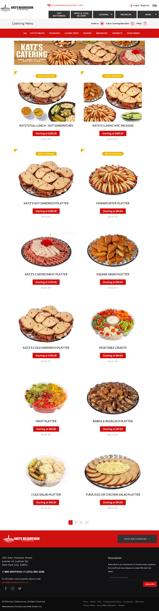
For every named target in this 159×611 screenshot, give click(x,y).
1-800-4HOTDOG (12, 571)
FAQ (99, 601)
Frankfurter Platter (112, 203)
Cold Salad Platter (46, 494)
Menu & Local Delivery (81, 14)
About (92, 601)
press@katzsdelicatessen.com (15, 582)
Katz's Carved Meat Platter (46, 274)
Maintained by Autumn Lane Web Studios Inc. (22, 606)
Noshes (87, 33)
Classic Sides (72, 33)
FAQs (142, 23)
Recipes (121, 605)
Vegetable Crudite (113, 347)
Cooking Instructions (112, 601)
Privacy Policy (89, 605)
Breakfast (102, 33)
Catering (103, 14)
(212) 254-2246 (35, 571)
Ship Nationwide (59, 14)
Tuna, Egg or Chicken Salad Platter (113, 494)
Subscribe (150, 584)
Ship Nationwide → (137, 538)
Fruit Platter (46, 421)
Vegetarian (133, 33)
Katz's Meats (37, 33)
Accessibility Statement (106, 605)
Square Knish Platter (112, 274)
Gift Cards (139, 601)
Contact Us (128, 601)
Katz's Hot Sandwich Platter (46, 203)
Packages (54, 33)
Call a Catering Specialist (120, 23)
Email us (97, 23)
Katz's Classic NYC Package (113, 125)
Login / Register (140, 5)
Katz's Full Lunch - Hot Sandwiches (46, 125)
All (25, 33)
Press (85, 601)
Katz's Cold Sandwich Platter (46, 347)
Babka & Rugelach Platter (113, 421)
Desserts (117, 33)
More (148, 14)
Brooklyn (126, 14)
